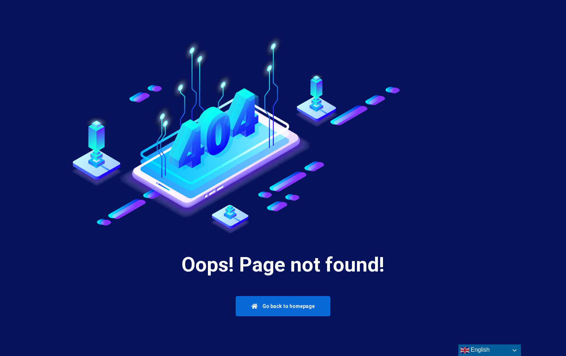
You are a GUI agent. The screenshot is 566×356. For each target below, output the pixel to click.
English (475, 350)
